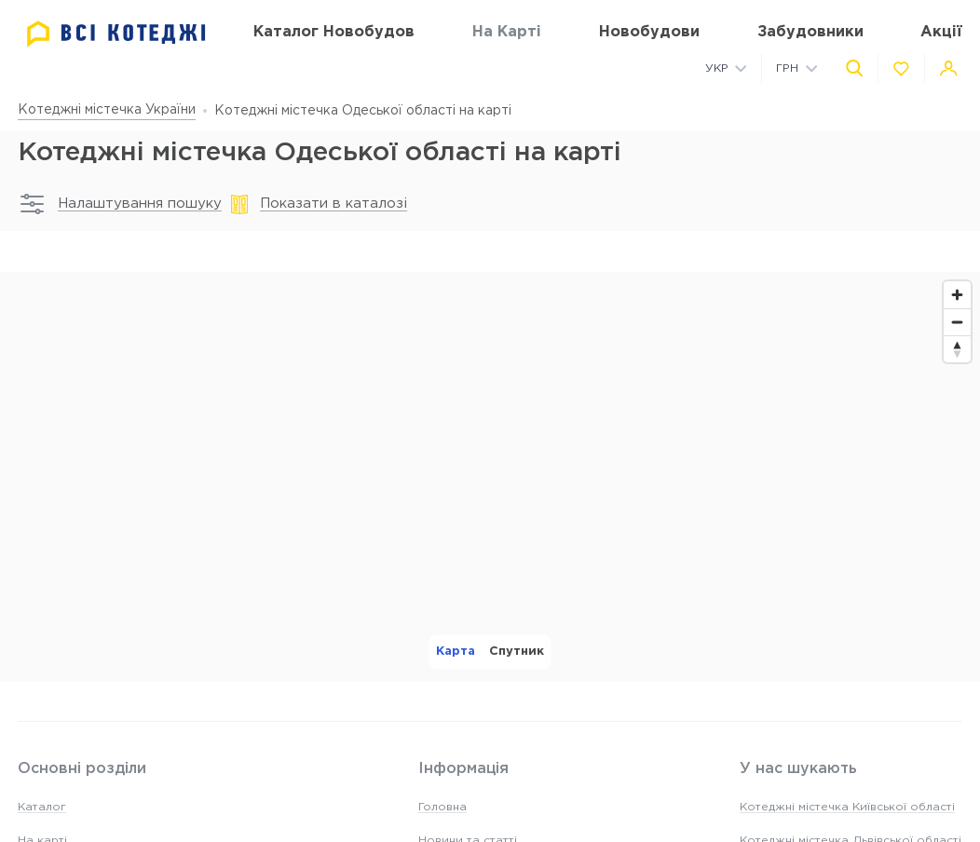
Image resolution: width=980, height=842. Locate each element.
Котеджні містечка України (107, 109)
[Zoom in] (957, 294)
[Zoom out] (957, 321)
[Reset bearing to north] (957, 348)
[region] (490, 477)
